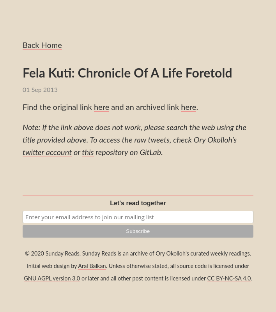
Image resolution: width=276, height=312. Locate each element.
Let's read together (138, 203)
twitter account (47, 152)
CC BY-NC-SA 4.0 (229, 278)
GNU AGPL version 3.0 (52, 278)
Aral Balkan (92, 266)
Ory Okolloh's (172, 253)
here (101, 106)
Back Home (42, 44)
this (88, 152)
